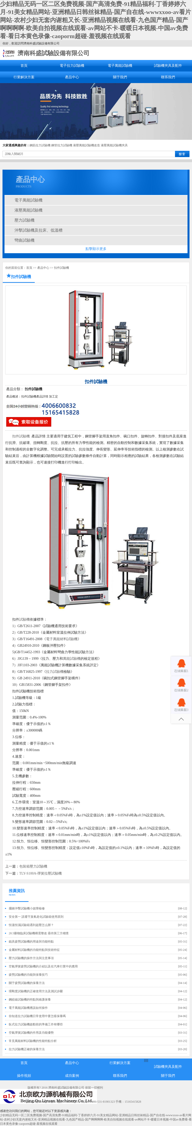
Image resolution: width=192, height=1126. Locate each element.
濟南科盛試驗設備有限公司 (54, 53)
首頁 (24, 66)
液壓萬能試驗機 (28, 210)
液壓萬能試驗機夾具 (114, 145)
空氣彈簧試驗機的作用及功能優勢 (31, 1032)
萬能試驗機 (71, 658)
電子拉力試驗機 (72, 66)
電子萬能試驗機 (120, 66)
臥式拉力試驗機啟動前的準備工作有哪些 (36, 1024)
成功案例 (72, 1076)
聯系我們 (168, 77)
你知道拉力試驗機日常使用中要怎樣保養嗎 (37, 1016)
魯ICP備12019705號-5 (42, 1101)
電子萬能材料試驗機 (62, 639)
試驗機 (24, 619)
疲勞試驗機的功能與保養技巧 (28, 974)
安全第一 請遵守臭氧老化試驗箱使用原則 (36, 916)
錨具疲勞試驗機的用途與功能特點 (31, 941)
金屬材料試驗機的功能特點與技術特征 (34, 950)
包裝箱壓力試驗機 (33, 866)
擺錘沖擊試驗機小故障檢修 (27, 908)
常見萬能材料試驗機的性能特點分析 (33, 1041)
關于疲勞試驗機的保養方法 (27, 983)
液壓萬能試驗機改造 (86, 145)
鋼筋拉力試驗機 (40, 145)
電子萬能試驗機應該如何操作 (28, 1008)
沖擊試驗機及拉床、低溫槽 (38, 230)
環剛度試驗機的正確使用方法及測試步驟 (36, 991)
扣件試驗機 (61, 268)
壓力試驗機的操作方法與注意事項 (31, 958)
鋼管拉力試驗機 (61, 145)
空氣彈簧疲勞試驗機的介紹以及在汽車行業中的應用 (43, 966)
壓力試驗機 (24, 220)
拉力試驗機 (55, 672)
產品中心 (72, 77)
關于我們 (120, 77)
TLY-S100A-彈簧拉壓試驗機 (40, 873)
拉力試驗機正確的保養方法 (27, 1049)
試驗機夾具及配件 (168, 66)
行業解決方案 (24, 77)
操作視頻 (24, 1076)
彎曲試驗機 (24, 240)
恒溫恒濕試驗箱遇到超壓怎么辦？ (31, 925)
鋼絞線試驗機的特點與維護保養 (30, 999)
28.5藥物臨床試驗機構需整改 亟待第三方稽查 (39, 933)
